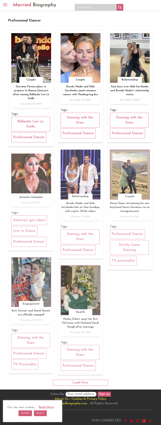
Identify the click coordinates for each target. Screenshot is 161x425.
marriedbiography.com (71, 403)
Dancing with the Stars (80, 120)
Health (80, 313)
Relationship (130, 79)
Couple (31, 79)
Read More (46, 407)
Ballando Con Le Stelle (31, 124)
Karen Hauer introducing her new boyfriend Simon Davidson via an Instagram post (130, 208)
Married (34, 5)
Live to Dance (24, 232)
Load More (80, 382)
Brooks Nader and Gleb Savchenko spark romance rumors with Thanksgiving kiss (80, 90)
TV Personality (24, 365)
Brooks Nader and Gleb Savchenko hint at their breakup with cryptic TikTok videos (80, 208)
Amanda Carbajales (31, 198)
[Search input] (97, 7)
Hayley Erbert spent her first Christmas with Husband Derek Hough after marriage (80, 324)
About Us (61, 399)
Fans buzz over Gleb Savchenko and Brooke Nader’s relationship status (129, 90)
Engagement (31, 305)
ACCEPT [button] (25, 413)
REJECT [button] (40, 413)
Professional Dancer (29, 137)
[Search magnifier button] (120, 7)
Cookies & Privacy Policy (89, 399)
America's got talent (29, 221)
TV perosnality (123, 262)
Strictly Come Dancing (129, 248)
